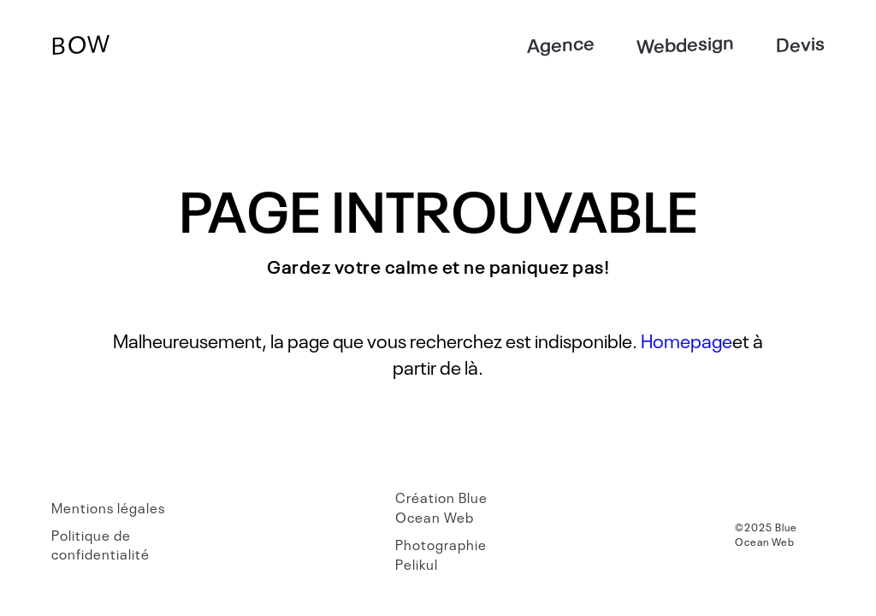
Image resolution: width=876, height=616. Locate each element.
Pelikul (416, 563)
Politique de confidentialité (100, 544)
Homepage (686, 339)
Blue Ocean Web (441, 506)
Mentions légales (108, 507)
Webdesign (685, 42)
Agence (561, 43)
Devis (800, 42)
